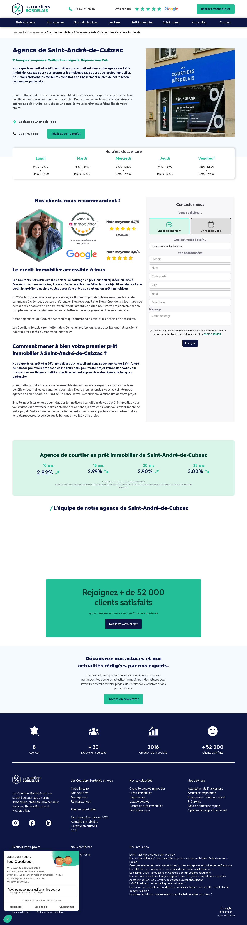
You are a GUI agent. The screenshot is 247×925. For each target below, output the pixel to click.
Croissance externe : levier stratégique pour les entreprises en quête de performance (180, 865)
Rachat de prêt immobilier (146, 806)
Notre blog (199, 22)
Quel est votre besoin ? (190, 240)
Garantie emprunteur (84, 826)
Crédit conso (171, 22)
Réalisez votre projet (215, 9)
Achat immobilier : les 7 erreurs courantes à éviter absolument (166, 879)
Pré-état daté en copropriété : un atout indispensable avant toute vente (171, 869)
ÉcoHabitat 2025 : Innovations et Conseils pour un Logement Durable (170, 872)
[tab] (169, 226)
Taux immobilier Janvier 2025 (89, 817)
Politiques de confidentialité (51, 912)
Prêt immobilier (142, 22)
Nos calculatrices (85, 22)
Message (155, 309)
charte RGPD (212, 334)
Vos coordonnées (190, 253)
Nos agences (55, 22)
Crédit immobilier (140, 793)
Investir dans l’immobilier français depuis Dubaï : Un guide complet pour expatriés (177, 876)
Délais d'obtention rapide (204, 806)
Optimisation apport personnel (207, 810)
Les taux (114, 22)
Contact (225, 22)
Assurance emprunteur (202, 793)
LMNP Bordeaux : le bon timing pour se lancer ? (157, 883)
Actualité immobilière (84, 822)
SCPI (74, 830)
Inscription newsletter (123, 699)
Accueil (19, 32)
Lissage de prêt (139, 801)
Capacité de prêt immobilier (147, 788)
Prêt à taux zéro (139, 810)
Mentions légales (20, 912)
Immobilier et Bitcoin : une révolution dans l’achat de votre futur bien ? (170, 894)
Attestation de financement (205, 788)
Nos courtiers (79, 793)
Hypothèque (137, 797)
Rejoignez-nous (81, 801)
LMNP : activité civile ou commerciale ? (152, 854)
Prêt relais (194, 801)
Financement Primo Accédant (206, 797)
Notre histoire (25, 22)
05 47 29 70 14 (80, 855)
